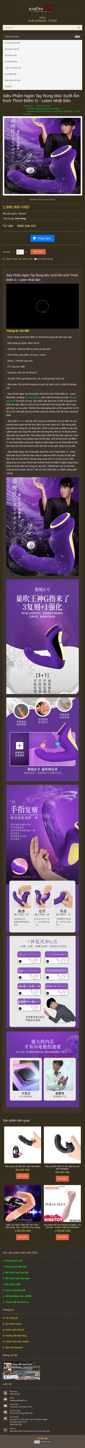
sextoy (21, 421)
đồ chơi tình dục (33, 397)
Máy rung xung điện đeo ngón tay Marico (22, 1166)
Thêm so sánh (27, 259)
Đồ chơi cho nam (12, 43)
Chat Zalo (44, 238)
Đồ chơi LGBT (11, 55)
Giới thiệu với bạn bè (45, 259)
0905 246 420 (26, 226)
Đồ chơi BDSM (11, 62)
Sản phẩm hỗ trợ (12, 80)
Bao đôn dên (11, 74)
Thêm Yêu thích (12, 259)
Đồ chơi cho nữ (12, 49)
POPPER (8, 87)
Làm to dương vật (13, 68)
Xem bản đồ (16, 1424)
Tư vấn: (9, 226)
